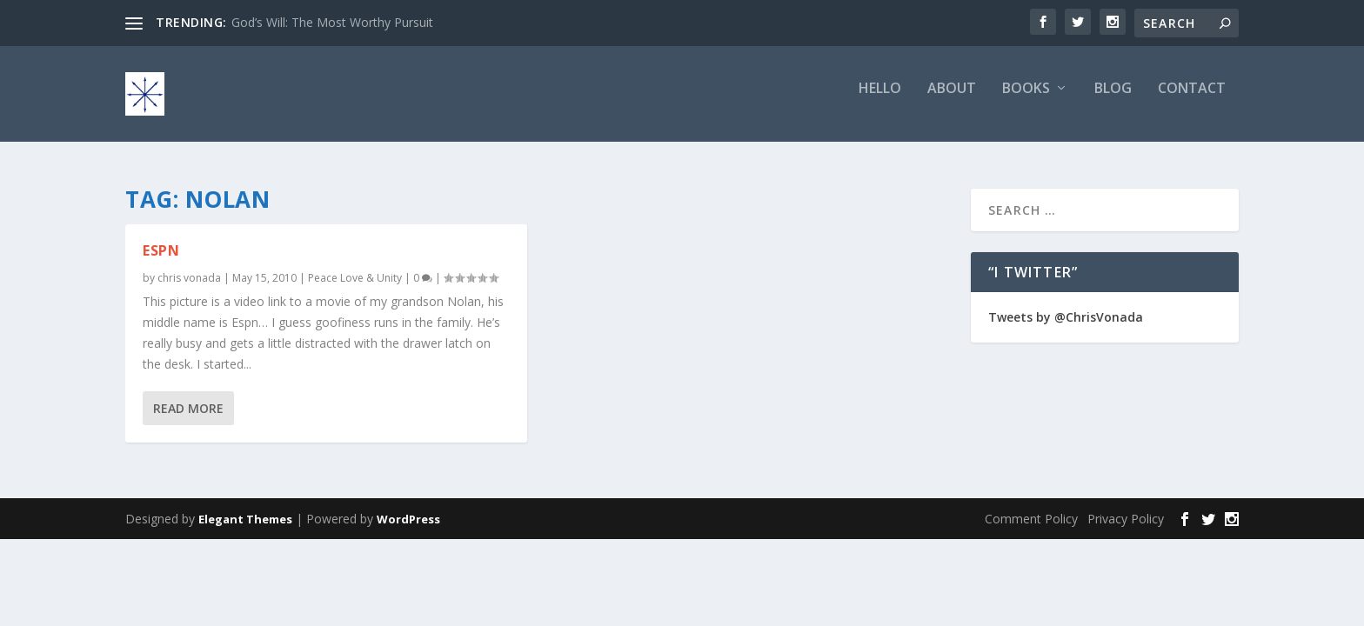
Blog (1113, 101)
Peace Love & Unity (355, 277)
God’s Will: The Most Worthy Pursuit (332, 22)
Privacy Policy (1125, 518)
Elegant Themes (245, 519)
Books (1026, 101)
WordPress (408, 519)
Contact (1192, 101)
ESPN (161, 250)
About (951, 101)
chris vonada (189, 277)
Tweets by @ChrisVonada (1065, 317)
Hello (880, 101)
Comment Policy (1031, 518)
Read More (188, 408)
